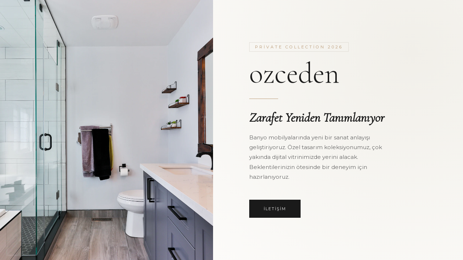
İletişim (275, 208)
